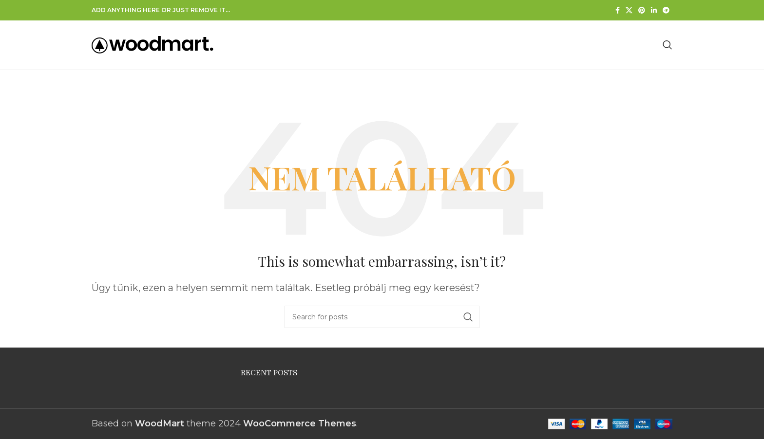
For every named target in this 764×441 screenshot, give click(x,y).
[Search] (667, 45)
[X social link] (629, 10)
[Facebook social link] (617, 10)
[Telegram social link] (666, 10)
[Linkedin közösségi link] (654, 10)
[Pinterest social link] (641, 10)
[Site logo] (152, 45)
